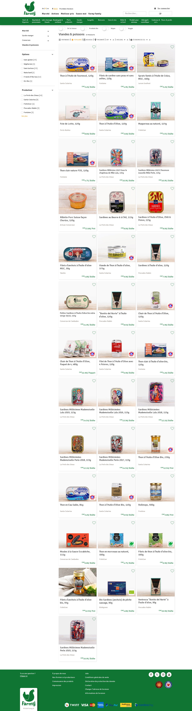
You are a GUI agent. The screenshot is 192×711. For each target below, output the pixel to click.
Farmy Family (94, 13)
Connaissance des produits (62, 681)
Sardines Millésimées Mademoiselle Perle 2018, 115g (75, 458)
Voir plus (24, 116)
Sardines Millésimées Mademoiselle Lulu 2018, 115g (153, 411)
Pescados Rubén (31, 108)
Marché (45, 13)
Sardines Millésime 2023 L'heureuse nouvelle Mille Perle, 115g (153, 171)
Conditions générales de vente (97, 677)
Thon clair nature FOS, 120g (74, 170)
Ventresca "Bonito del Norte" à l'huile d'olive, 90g (153, 601)
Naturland (29, 72)
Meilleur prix (67, 13)
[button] (55, 9)
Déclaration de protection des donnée (100, 681)
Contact (88, 685)
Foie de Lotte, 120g (70, 123)
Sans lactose (31, 68)
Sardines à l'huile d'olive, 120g (153, 265)
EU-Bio (28, 81)
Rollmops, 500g (146, 504)
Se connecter (162, 8)
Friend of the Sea (32, 77)
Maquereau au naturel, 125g (152, 123)
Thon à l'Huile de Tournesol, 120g (76, 75)
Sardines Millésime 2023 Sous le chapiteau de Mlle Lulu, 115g (113, 171)
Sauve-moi (81, 13)
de (43, 9)
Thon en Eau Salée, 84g (71, 504)
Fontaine (29, 112)
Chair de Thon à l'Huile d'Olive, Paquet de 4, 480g (75, 363)
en (48, 9)
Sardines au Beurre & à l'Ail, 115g (116, 217)
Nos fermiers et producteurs (63, 677)
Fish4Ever (29, 104)
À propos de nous (59, 673)
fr (45, 9)
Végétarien (29, 64)
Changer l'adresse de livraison (97, 689)
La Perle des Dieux (33, 95)
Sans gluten (30, 60)
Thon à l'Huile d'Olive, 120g (113, 123)
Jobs (87, 673)
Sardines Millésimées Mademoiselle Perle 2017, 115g (114, 458)
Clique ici (23, 676)
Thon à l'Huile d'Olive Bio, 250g (154, 457)
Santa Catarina (31, 100)
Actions (55, 13)
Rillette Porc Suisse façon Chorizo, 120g (73, 219)
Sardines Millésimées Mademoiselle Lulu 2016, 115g (114, 411)
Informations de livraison (95, 693)
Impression (56, 685)
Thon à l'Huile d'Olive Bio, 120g (115, 504)
